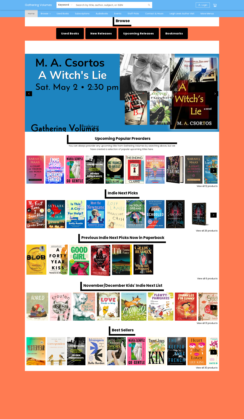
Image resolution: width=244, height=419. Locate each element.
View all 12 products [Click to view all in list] (207, 186)
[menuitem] (31, 13)
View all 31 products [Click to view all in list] (207, 323)
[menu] (122, 13)
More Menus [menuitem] (207, 13)
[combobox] (65, 5)
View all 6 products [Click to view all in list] (207, 278)
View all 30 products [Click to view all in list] (207, 367)
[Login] (203, 4)
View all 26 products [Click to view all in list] (207, 230)
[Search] (149, 5)
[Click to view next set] (213, 170)
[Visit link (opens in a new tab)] (70, 33)
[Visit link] (174, 33)
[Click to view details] (35, 170)
